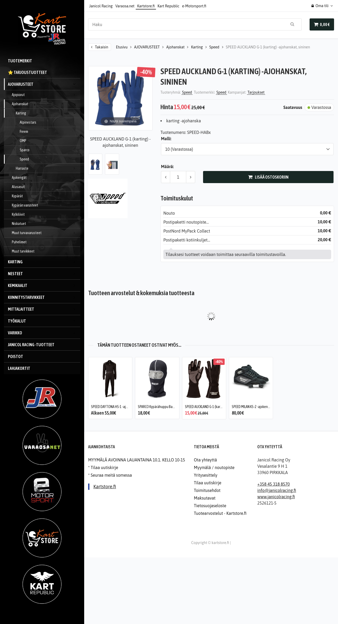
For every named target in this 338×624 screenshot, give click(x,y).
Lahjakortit (19, 368)
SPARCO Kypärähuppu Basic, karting (163, 407)
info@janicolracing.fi (276, 490)
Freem (24, 131)
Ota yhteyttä (205, 459)
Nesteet (44, 273)
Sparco (24, 150)
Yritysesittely (205, 475)
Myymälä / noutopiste (214, 467)
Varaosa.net (124, 6)
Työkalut (44, 321)
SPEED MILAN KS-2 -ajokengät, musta (257, 407)
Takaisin (101, 47)
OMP (23, 141)
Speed (24, 159)
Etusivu (122, 47)
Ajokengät (46, 177)
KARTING (44, 262)
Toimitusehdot (207, 490)
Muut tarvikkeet (46, 251)
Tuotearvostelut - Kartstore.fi (220, 513)
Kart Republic (168, 6)
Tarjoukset (256, 92)
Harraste (48, 168)
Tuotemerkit (44, 61)
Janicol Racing (101, 6)
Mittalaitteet (44, 309)
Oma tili (320, 6)
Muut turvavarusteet (46, 232)
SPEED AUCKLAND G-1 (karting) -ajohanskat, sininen (268, 47)
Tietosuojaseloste (210, 505)
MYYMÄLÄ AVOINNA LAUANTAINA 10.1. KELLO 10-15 (136, 459)
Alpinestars (28, 122)
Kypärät (46, 196)
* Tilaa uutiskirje (103, 467)
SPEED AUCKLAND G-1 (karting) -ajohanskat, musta (220, 407)
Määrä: (167, 166)
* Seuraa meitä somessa (110, 475)
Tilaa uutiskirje (207, 482)
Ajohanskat (46, 103)
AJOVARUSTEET (44, 84)
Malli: (166, 138)
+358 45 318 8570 (273, 484)
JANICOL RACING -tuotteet (31, 344)
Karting (48, 113)
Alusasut (46, 186)
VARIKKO (44, 333)
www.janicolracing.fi (276, 496)
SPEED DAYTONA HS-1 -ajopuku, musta (118, 407)
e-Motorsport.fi (194, 6)
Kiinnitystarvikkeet (44, 297)
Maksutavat (204, 498)
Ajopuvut (46, 94)
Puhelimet (46, 242)
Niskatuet (46, 223)
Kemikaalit (44, 285)
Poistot (15, 356)
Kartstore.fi (146, 6)
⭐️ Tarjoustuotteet (27, 72)
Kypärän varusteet (46, 205)
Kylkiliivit (46, 214)
